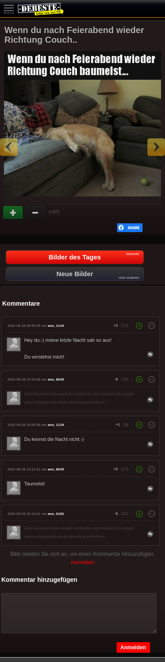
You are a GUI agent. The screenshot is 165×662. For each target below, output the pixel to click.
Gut (14, 213)
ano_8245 (56, 379)
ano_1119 (56, 326)
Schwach (36, 213)
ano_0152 (56, 514)
